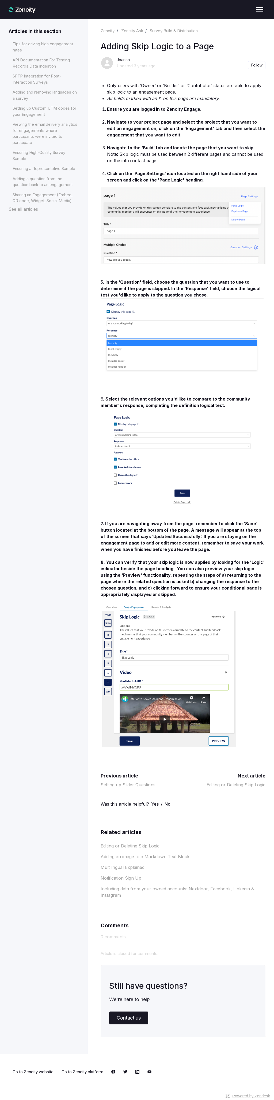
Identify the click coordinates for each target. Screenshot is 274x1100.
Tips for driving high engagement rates (43, 47)
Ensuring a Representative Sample (44, 168)
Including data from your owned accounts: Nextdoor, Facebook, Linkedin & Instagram (177, 892)
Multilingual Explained (122, 867)
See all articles (23, 209)
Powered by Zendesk (251, 1096)
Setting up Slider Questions (128, 784)
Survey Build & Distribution (174, 30)
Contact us (129, 1018)
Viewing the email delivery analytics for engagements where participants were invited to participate (45, 133)
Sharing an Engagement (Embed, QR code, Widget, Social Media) (43, 197)
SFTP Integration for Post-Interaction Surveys (37, 79)
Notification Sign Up (121, 878)
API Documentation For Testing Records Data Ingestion (41, 63)
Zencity (108, 30)
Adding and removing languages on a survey (45, 95)
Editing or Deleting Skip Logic (236, 784)
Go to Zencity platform (82, 1071)
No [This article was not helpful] (167, 804)
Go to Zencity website (33, 1071)
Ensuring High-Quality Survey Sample (39, 155)
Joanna (123, 59)
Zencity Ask (132, 30)
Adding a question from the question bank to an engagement (43, 181)
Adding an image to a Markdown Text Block (145, 856)
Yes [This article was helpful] (155, 804)
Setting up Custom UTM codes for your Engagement (44, 111)
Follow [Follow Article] (256, 65)
